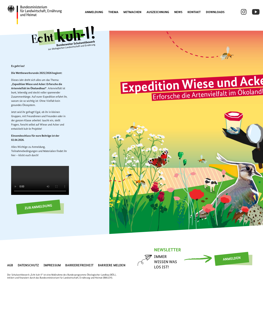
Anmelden (232, 258)
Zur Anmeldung (38, 207)
